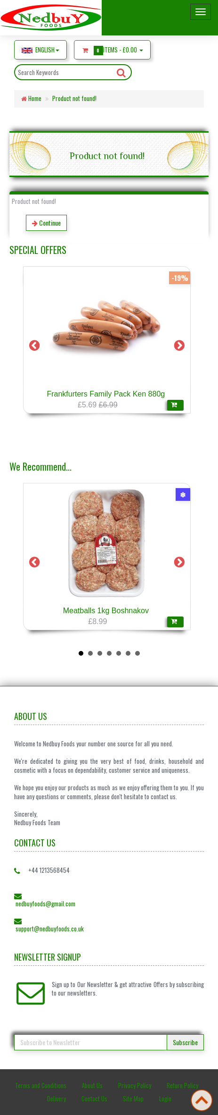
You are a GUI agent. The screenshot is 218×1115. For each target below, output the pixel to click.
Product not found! (74, 98)
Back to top (202, 1100)
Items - (112, 50)
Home (31, 98)
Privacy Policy (134, 1085)
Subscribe (185, 1042)
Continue (46, 223)
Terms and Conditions (40, 1085)
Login (165, 1098)
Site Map (133, 1098)
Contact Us (94, 1098)
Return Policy (182, 1085)
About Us (92, 1085)
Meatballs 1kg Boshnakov (106, 611)
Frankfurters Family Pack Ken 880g (106, 394)
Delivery (56, 1098)
